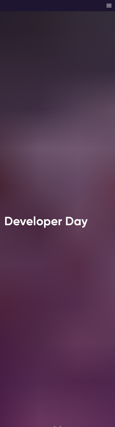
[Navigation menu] (109, 5)
